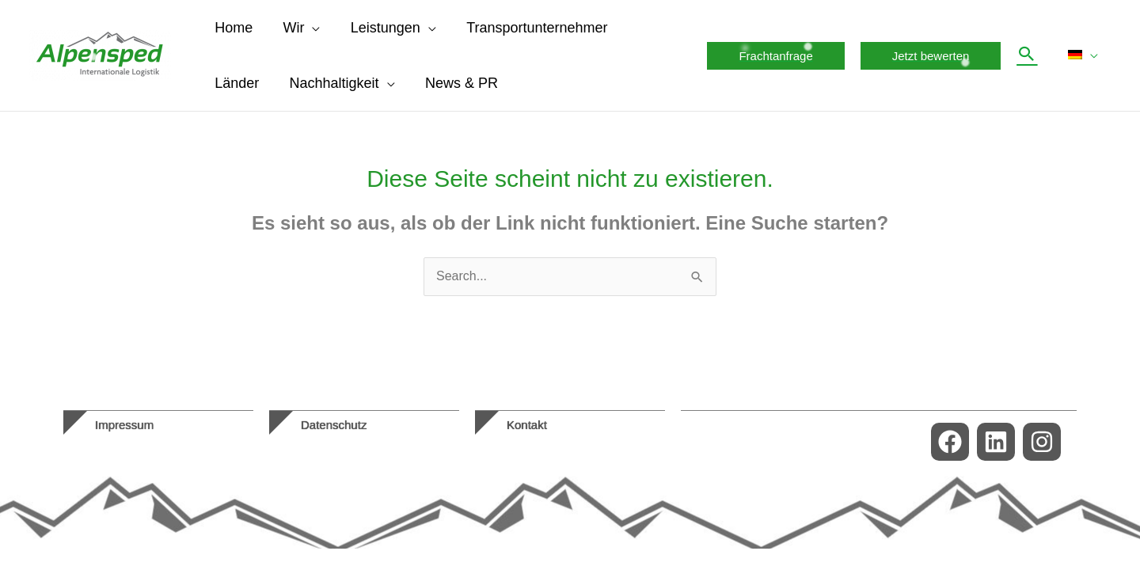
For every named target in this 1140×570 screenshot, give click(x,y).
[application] (309, 27)
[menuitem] (1084, 55)
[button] (779, 56)
